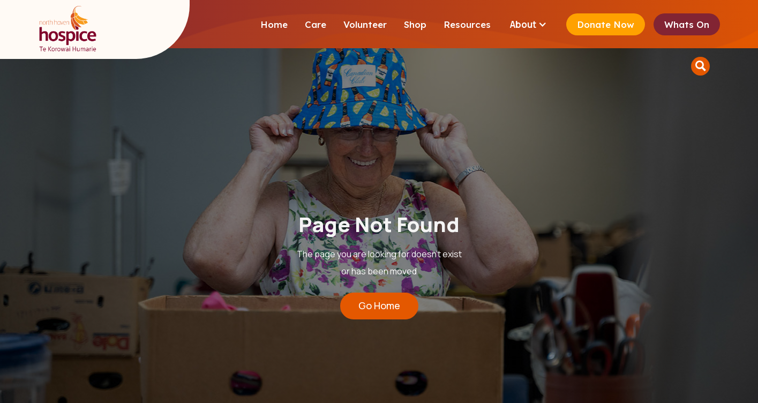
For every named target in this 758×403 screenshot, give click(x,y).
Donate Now (605, 24)
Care (315, 24)
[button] (528, 24)
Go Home (379, 305)
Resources (467, 24)
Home (274, 24)
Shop (415, 24)
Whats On (686, 24)
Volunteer (365, 24)
